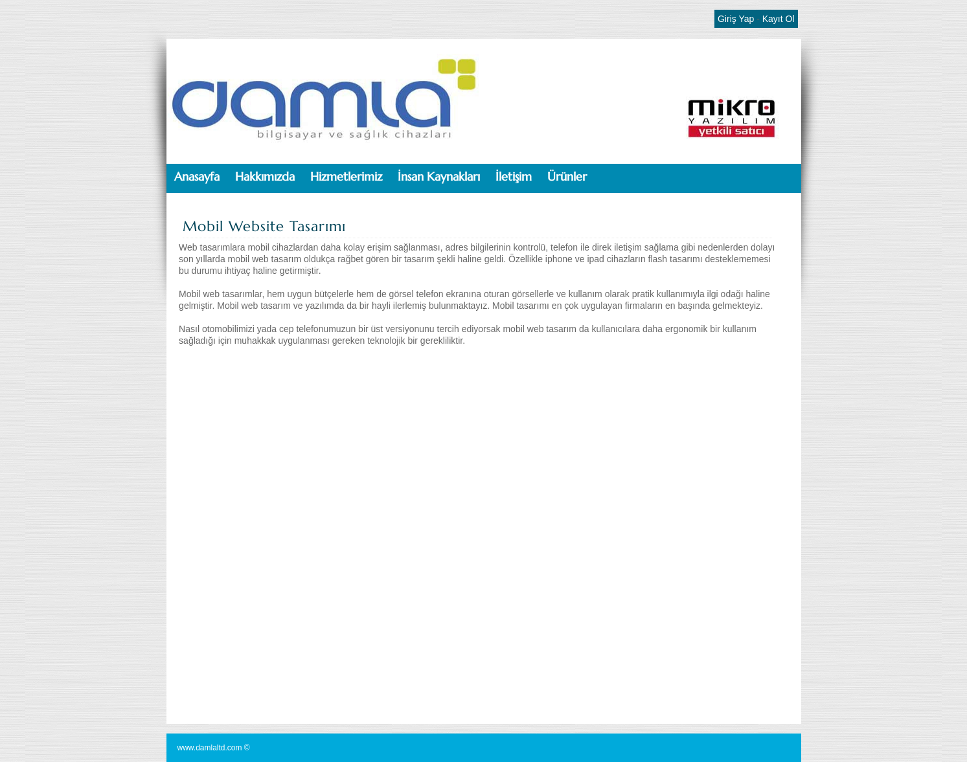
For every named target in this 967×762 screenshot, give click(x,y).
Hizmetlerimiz (346, 176)
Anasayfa (197, 176)
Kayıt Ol (778, 19)
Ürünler (567, 176)
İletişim (513, 176)
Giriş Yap (736, 19)
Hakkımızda (265, 176)
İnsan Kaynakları (439, 176)
